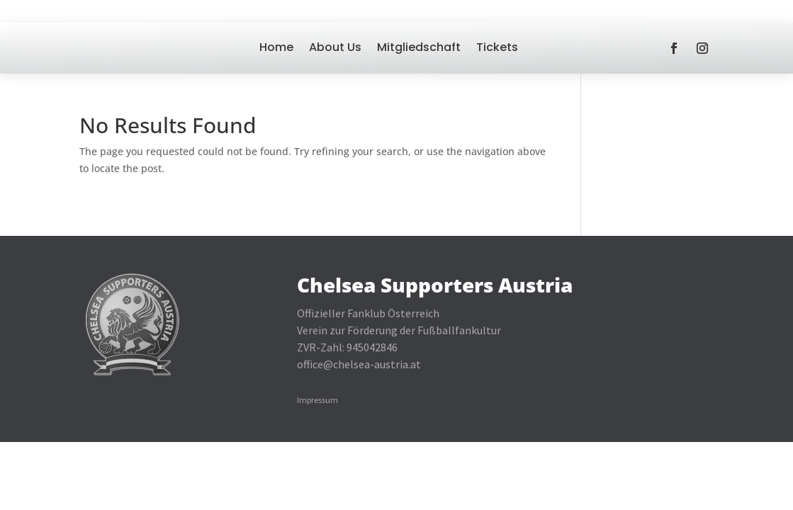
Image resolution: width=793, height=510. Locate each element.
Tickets (497, 47)
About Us (335, 47)
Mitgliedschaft (419, 47)
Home (276, 47)
